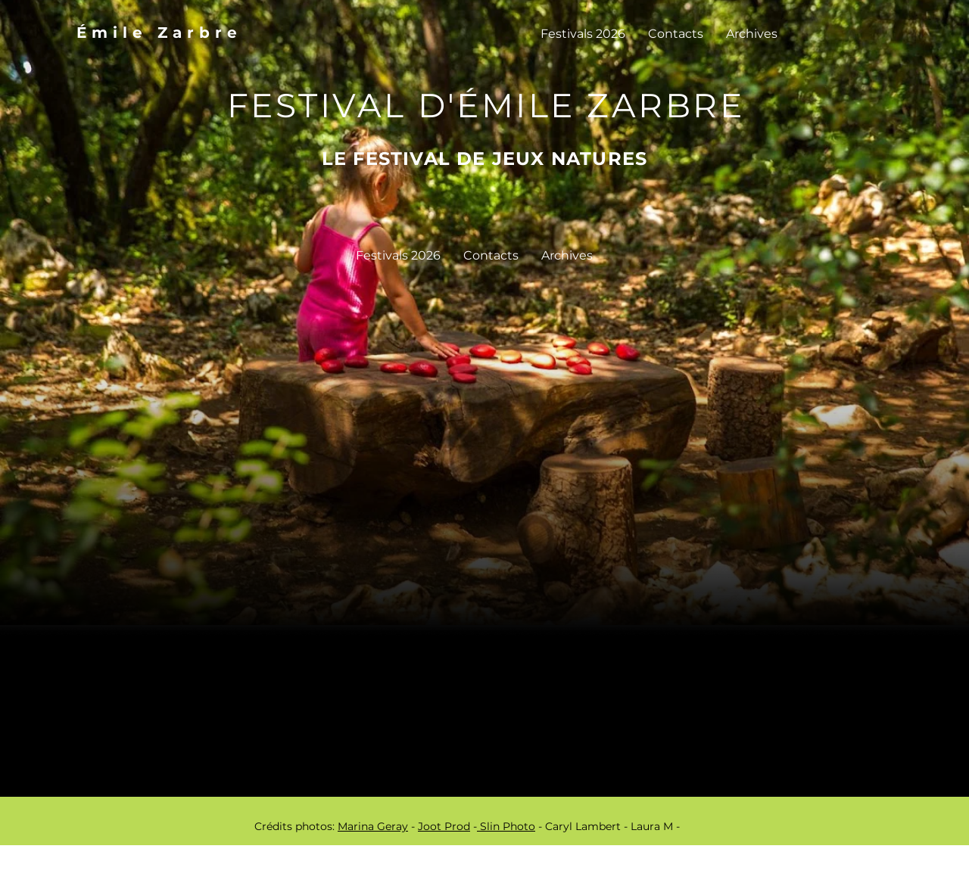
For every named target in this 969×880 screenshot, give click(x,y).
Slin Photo (506, 826)
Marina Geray (373, 826)
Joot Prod (444, 826)
